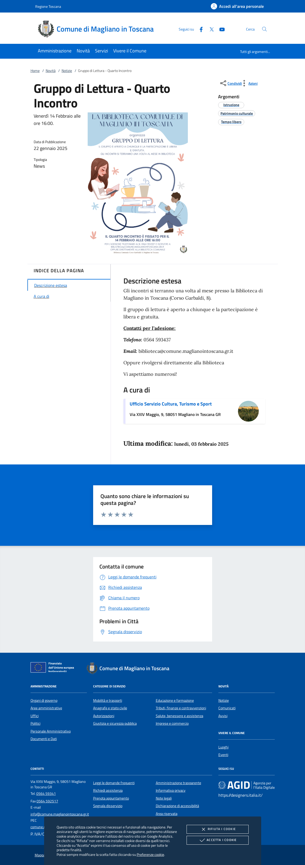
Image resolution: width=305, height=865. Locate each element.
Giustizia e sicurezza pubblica (115, 723)
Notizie (67, 71)
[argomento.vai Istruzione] (231, 104)
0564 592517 (47, 801)
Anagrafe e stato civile (110, 708)
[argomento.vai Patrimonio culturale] (236, 113)
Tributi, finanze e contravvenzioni (181, 708)
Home (35, 71)
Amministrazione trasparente (178, 783)
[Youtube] (220, 28)
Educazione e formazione (175, 700)
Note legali (164, 798)
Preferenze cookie (150, 854)
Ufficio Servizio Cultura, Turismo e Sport (171, 403)
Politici (35, 723)
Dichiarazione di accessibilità (177, 806)
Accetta (217, 840)
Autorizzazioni (103, 716)
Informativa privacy (171, 790)
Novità (51, 71)
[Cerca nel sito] (264, 29)
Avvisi (223, 716)
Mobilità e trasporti (107, 700)
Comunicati (227, 708)
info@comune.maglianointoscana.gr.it (60, 814)
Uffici (35, 716)
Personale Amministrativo (51, 731)
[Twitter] (209, 28)
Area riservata (166, 813)
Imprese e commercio (172, 723)
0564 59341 (46, 793)
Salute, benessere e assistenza (179, 716)
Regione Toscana (48, 6)
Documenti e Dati (44, 739)
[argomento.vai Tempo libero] (231, 121)
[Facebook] (199, 28)
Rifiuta (217, 829)
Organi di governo (44, 700)
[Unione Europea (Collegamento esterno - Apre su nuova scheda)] (54, 668)
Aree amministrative (46, 708)
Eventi (223, 755)
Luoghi (223, 747)
